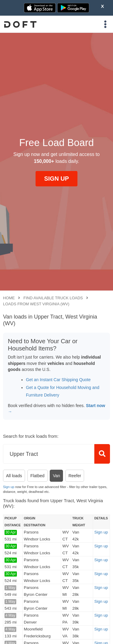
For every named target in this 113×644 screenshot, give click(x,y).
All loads (14, 475)
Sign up (8, 487)
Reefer (74, 475)
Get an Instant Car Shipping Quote (58, 379)
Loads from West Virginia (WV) (36, 304)
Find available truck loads (53, 298)
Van (56, 475)
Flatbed (37, 475)
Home (9, 298)
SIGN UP (56, 178)
